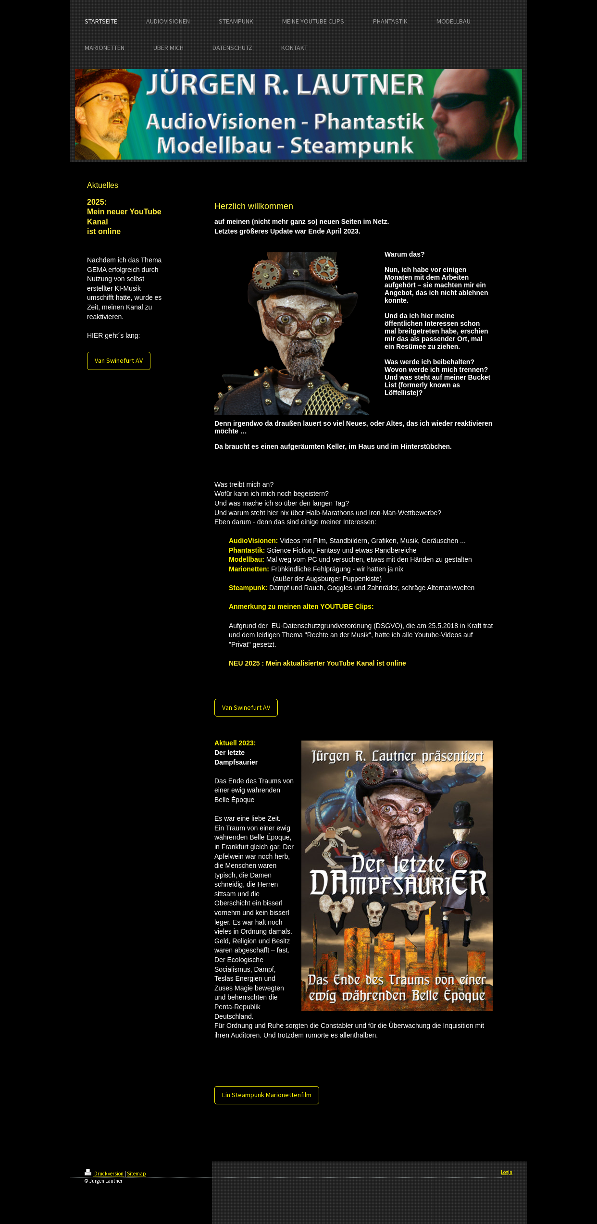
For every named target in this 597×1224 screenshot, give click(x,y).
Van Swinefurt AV (119, 360)
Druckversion (104, 1173)
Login (506, 1172)
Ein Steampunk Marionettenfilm (266, 1094)
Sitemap (136, 1173)
